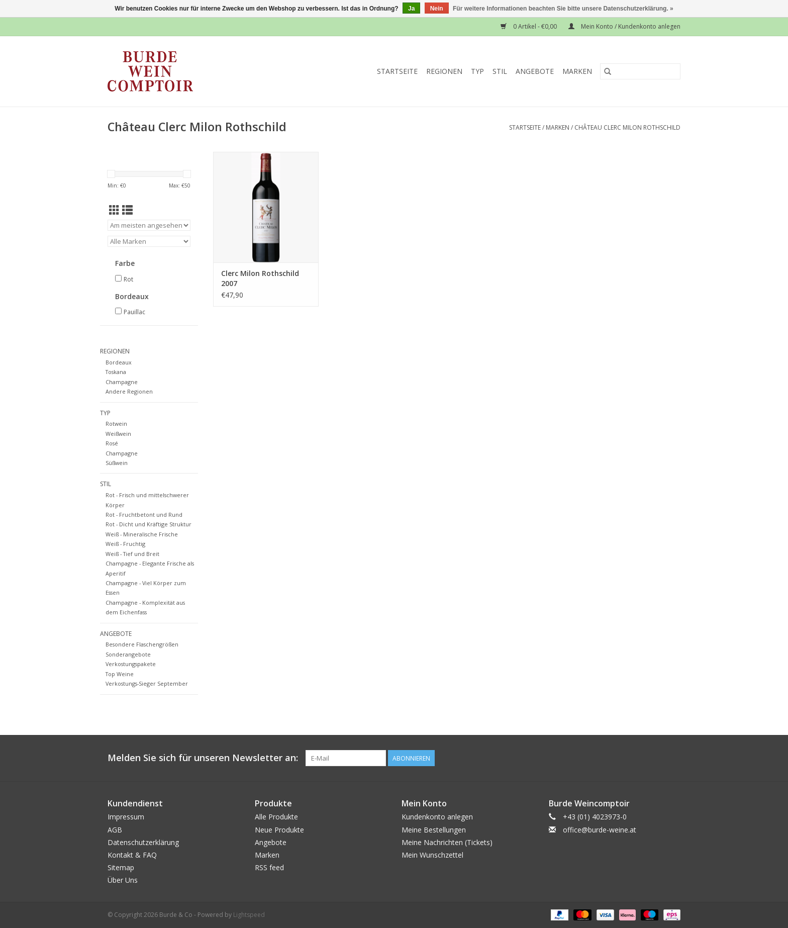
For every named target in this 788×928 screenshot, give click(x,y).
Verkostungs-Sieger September (147, 683)
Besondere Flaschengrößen (142, 644)
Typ (477, 71)
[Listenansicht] (127, 210)
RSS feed (269, 867)
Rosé (112, 443)
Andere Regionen (129, 391)
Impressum (126, 816)
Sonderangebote (128, 654)
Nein (436, 8)
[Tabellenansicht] (114, 210)
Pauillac (134, 312)
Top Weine (120, 674)
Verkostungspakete (131, 664)
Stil (499, 71)
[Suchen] (640, 71)
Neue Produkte (279, 829)
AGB (115, 829)
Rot (128, 279)
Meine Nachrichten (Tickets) (447, 842)
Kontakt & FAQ (132, 855)
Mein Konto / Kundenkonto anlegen (624, 26)
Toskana (116, 372)
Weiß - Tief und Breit (132, 554)
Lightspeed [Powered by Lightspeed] (249, 914)
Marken (577, 71)
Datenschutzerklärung (143, 842)
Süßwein (117, 463)
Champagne (122, 382)
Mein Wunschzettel (432, 855)
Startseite (397, 71)
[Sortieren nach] (149, 225)
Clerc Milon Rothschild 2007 (260, 278)
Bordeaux (119, 362)
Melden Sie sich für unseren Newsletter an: (203, 758)
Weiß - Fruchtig (125, 543)
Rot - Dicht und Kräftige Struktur (148, 524)
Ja (411, 8)
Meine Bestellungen (434, 829)
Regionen (444, 71)
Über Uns (123, 880)
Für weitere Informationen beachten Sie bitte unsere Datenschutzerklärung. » (563, 8)
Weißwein (118, 433)
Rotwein (116, 423)
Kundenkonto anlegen (437, 816)
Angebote (535, 71)
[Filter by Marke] (149, 241)
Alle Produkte (276, 816)
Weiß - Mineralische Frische (142, 534)
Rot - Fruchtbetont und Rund (144, 514)
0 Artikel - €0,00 (529, 26)
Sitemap (121, 867)
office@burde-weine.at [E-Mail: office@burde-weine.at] (599, 829)
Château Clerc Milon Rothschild (627, 127)
